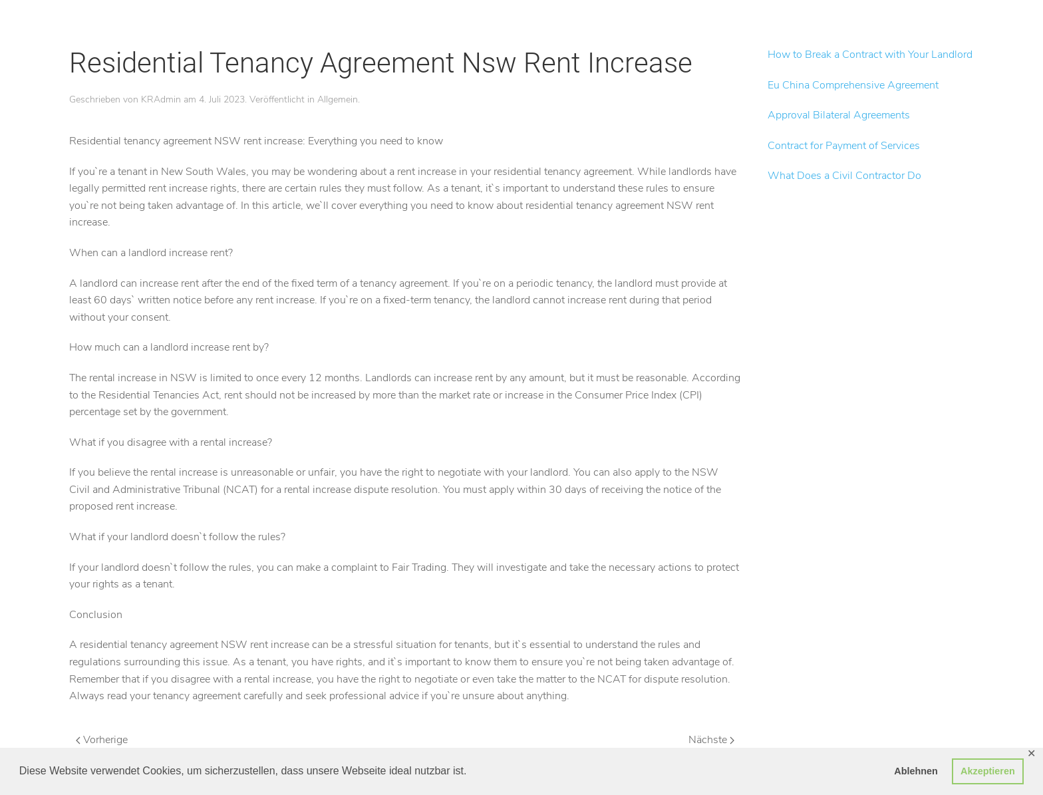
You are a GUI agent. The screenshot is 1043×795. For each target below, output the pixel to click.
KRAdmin (161, 99)
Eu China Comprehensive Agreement (853, 85)
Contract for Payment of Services (844, 145)
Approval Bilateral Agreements (839, 115)
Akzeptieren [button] (988, 771)
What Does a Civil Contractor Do (844, 175)
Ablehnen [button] (916, 771)
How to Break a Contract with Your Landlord (870, 54)
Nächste (711, 739)
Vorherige (102, 739)
